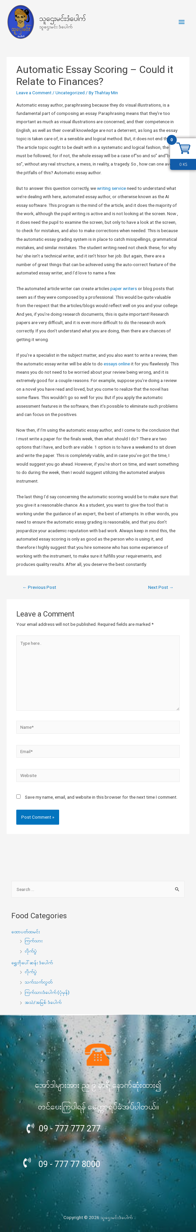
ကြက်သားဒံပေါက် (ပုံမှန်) (47, 992)
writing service (111, 188)
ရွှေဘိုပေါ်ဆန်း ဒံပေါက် (32, 962)
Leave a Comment (33, 92)
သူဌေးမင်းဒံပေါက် (62, 18)
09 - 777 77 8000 (69, 1164)
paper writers (123, 288)
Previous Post (39, 587)
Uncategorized (70, 92)
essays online (117, 363)
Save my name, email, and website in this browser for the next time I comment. (101, 797)
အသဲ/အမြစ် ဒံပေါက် (43, 1002)
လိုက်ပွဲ (31, 951)
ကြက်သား (34, 940)
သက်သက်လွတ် (38, 982)
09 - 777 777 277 (70, 1128)
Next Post (161, 587)
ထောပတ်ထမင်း (25, 931)
